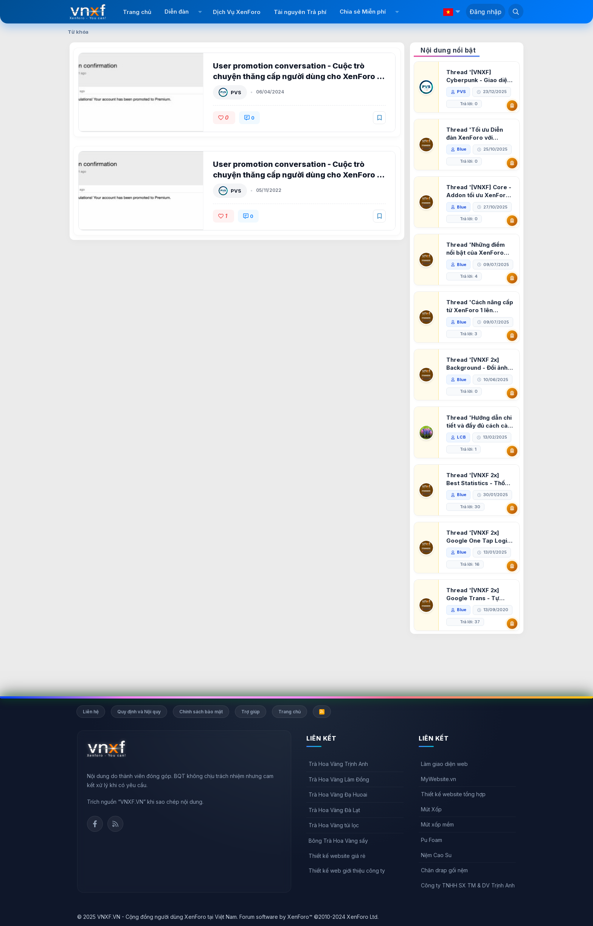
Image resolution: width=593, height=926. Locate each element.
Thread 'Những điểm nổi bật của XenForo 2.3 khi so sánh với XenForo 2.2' (476, 249)
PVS (236, 92)
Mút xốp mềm (437, 825)
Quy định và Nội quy (139, 711)
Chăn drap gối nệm (444, 870)
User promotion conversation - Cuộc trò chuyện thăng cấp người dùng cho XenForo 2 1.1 (298, 175)
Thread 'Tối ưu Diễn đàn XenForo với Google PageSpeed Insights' (475, 134)
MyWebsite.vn (438, 779)
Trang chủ (137, 12)
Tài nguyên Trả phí (300, 12)
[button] (199, 12)
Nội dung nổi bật (448, 50)
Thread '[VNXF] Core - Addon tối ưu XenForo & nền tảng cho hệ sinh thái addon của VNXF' (479, 191)
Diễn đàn (177, 11)
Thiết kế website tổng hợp (453, 794)
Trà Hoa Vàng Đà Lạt (334, 810)
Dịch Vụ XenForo (237, 12)
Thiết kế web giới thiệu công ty (347, 870)
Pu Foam (431, 840)
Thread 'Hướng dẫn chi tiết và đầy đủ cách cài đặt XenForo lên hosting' (479, 458)
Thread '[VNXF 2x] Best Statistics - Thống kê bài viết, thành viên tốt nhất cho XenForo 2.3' (480, 515)
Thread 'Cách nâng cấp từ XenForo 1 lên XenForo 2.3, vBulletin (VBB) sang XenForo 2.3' (478, 318)
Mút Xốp (431, 809)
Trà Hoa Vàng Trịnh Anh (338, 764)
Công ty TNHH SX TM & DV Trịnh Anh (468, 885)
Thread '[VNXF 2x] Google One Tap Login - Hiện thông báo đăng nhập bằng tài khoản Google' (479, 573)
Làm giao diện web (444, 764)
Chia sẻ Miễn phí (363, 11)
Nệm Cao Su (436, 855)
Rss (115, 823)
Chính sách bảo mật (201, 711)
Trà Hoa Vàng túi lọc (334, 825)
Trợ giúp (250, 711)
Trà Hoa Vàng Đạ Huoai (338, 794)
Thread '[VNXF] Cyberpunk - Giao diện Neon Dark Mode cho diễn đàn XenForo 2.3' (479, 76)
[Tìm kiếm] (515, 11)
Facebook (95, 823)
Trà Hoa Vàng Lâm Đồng (339, 779)
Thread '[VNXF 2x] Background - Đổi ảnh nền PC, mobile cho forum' (477, 388)
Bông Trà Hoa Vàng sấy (338, 840)
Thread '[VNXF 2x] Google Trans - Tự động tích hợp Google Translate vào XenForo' (477, 630)
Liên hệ (91, 711)
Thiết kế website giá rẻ (337, 856)
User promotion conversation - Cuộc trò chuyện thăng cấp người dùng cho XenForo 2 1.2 (298, 76)
